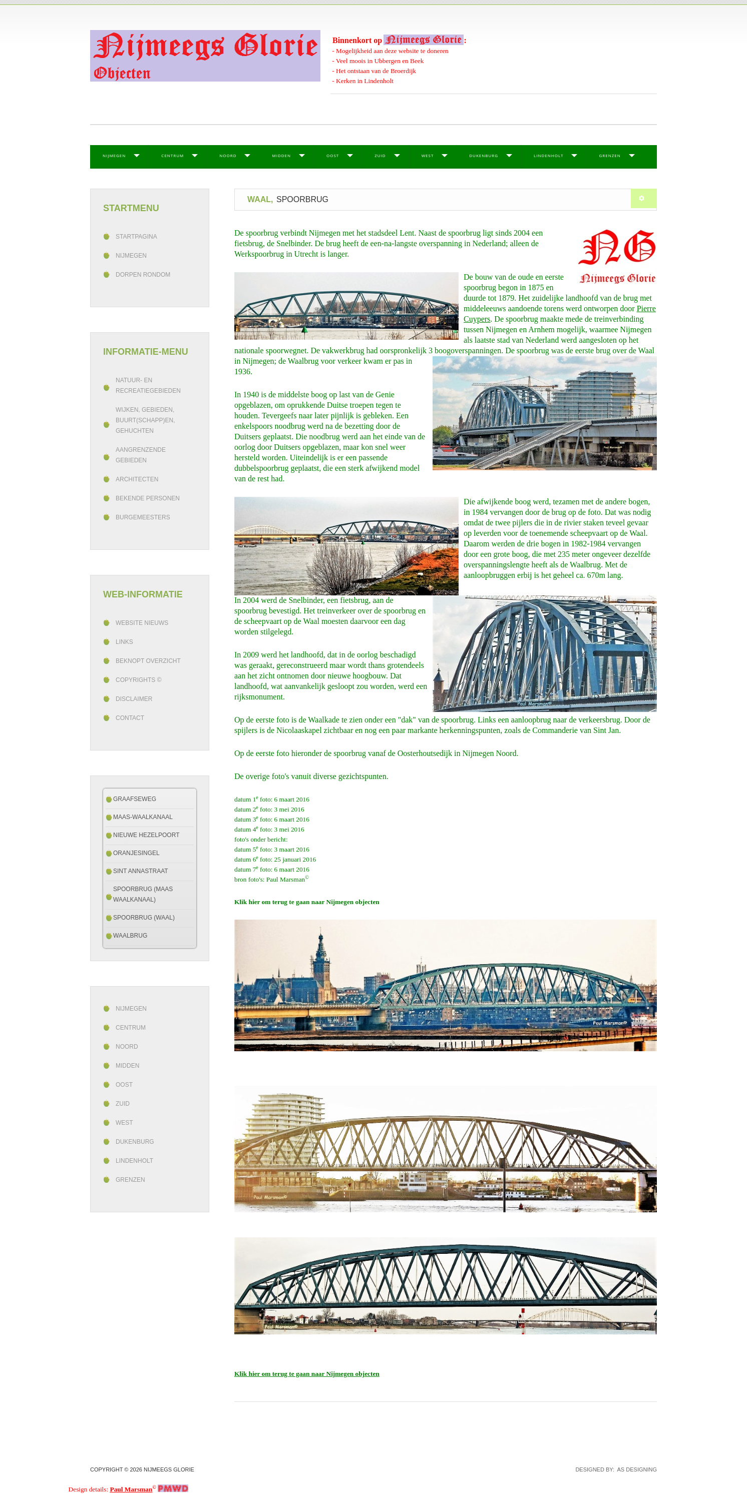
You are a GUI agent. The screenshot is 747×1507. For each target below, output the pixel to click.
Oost (332, 155)
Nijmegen (114, 155)
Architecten (137, 479)
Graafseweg (134, 799)
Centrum (172, 155)
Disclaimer (134, 698)
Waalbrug (130, 935)
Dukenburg (483, 155)
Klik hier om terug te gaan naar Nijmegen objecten (307, 902)
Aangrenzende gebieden (141, 455)
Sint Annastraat (140, 871)
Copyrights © (139, 679)
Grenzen (609, 155)
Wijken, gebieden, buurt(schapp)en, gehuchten (145, 420)
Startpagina (136, 236)
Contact (130, 717)
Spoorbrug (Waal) (144, 917)
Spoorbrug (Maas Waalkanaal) (143, 894)
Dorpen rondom (143, 274)
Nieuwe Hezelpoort (146, 835)
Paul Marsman (131, 1489)
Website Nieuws (142, 622)
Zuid (380, 155)
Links (124, 641)
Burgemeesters (143, 517)
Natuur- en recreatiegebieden (148, 385)
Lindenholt (548, 155)
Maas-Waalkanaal (143, 817)
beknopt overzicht (148, 660)
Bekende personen (148, 498)
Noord (227, 155)
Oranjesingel (136, 853)
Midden (281, 155)
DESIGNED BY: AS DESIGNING (613, 1469)
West (428, 155)
